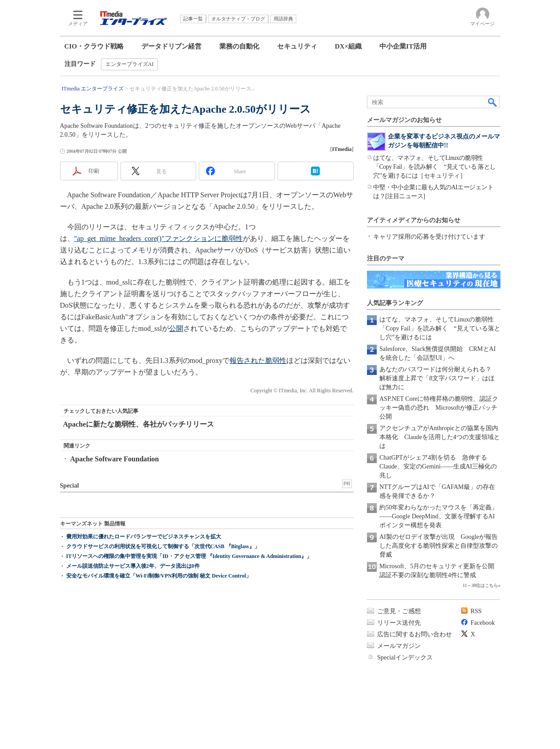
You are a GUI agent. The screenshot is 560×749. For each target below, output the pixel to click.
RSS (476, 611)
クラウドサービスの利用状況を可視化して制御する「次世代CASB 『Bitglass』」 (163, 546)
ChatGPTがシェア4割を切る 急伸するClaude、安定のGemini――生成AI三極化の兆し (438, 466)
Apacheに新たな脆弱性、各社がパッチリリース (138, 424)
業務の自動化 (239, 46)
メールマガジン (399, 646)
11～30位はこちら (480, 585)
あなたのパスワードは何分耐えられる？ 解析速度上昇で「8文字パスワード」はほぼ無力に (438, 378)
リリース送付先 (399, 622)
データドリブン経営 (171, 46)
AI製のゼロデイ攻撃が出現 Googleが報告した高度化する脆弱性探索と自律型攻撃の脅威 (438, 545)
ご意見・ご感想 (399, 611)
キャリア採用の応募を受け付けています (429, 236)
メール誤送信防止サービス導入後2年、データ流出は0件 (133, 566)
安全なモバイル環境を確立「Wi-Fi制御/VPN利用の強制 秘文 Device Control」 (159, 576)
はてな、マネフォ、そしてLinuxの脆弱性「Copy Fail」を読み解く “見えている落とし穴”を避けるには (439, 328)
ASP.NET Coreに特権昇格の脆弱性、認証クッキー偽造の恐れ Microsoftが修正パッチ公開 (438, 407)
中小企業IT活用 (403, 46)
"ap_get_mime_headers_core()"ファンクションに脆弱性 (158, 238)
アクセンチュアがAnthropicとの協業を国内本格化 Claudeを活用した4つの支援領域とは (439, 437)
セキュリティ (297, 46)
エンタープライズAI (129, 64)
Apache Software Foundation (114, 459)
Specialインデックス (405, 657)
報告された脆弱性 (258, 360)
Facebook (483, 622)
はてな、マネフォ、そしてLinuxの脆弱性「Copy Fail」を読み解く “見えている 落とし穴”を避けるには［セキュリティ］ (434, 167)
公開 (176, 328)
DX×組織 (348, 46)
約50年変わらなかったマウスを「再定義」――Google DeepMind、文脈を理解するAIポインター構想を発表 (438, 516)
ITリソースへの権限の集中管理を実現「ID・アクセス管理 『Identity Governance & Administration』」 (189, 556)
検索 (493, 102)
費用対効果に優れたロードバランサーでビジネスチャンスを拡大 (143, 536)
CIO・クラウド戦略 (94, 46)
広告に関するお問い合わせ (414, 634)
